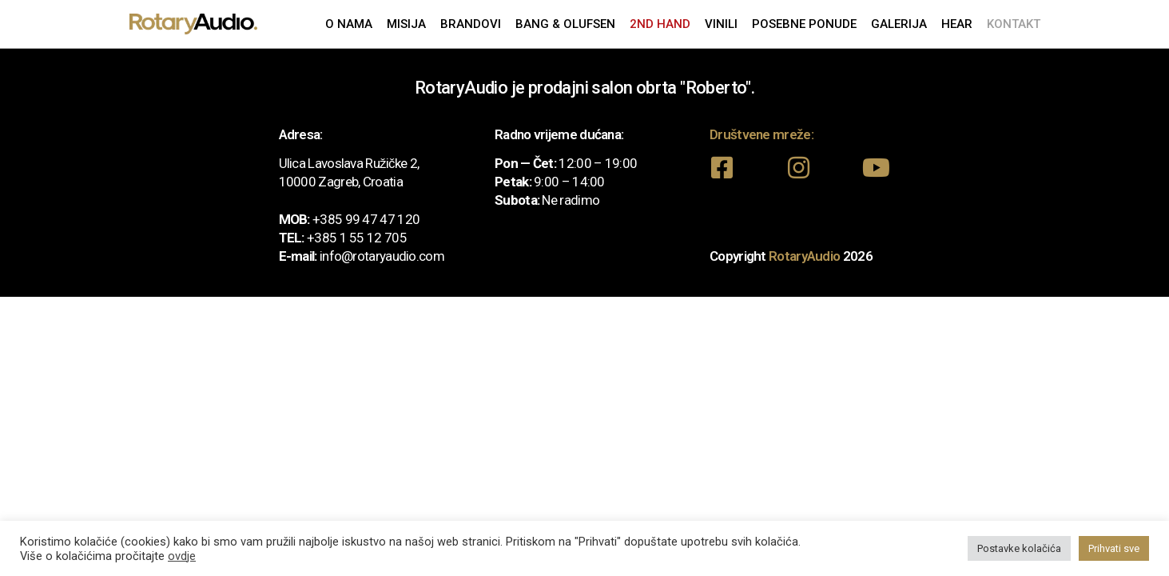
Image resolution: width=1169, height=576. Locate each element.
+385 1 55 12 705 (357, 238)
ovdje (182, 556)
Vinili (721, 24)
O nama (348, 24)
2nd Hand (660, 24)
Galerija (899, 24)
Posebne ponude (804, 24)
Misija (406, 24)
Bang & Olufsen (565, 24)
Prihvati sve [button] (1113, 548)
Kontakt (1013, 24)
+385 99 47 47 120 (365, 219)
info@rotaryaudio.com (382, 256)
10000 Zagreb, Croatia (341, 182)
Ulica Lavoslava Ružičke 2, (349, 163)
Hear (956, 24)
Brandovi (470, 24)
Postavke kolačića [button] (1019, 548)
